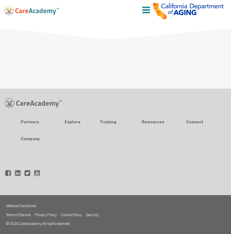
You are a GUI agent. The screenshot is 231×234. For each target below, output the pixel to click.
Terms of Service (18, 215)
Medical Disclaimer (21, 206)
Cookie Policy (71, 215)
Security (92, 215)
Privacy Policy (46, 215)
